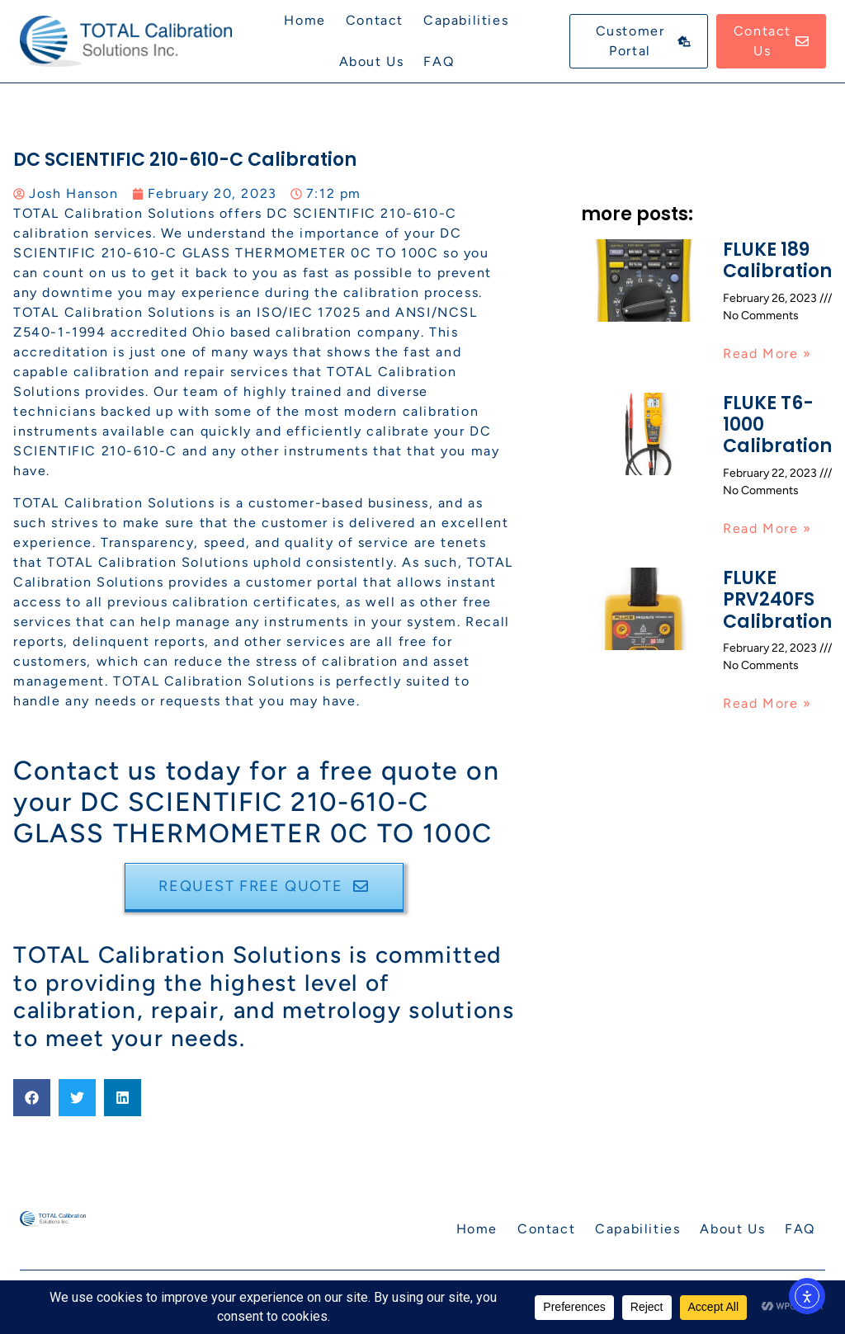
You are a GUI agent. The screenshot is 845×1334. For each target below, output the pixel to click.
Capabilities (465, 20)
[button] (31, 1097)
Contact (375, 20)
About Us (371, 61)
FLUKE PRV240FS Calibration (777, 599)
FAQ (438, 61)
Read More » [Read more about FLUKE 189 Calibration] (767, 353)
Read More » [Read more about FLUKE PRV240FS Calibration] (767, 703)
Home (304, 20)
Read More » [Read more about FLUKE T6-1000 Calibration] (767, 528)
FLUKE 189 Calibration (777, 260)
